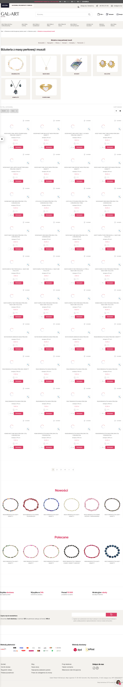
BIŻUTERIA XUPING (24, 25)
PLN (101, 14)
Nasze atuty (35, 667)
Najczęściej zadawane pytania (40, 670)
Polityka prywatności (7, 673)
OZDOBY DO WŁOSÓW (89, 25)
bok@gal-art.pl (118, 5)
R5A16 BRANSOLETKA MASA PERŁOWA (107, 401)
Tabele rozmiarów (67, 667)
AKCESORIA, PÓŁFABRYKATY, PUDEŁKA (22, 5)
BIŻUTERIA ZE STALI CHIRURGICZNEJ (7, 25)
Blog (32, 664)
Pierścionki (80, 43)
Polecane (61, 537)
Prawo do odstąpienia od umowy (41, 673)
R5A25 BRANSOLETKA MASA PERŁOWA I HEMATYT (15, 369)
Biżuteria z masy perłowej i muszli (61, 40)
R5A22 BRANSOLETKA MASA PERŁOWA (76, 369)
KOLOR (5, 111)
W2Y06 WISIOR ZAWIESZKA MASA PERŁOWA (46, 337)
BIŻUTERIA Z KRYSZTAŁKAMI (74, 25)
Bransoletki (41, 43)
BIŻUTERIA (5, 5)
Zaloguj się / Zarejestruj (86, 5)
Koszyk (119, 14)
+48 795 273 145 (104, 5)
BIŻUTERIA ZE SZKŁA (62, 25)
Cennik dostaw (5, 667)
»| (73, 470)
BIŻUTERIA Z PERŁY (50, 25)
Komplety (72, 43)
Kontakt (3, 664)
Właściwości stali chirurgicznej (71, 670)
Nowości (61, 490)
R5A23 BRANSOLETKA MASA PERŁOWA (46, 369)
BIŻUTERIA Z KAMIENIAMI (36, 25)
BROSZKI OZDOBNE (102, 25)
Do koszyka (18, 147)
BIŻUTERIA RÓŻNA (113, 25)
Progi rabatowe (66, 664)
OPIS (15, 143)
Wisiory (57, 43)
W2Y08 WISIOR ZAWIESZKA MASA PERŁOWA (15, 337)
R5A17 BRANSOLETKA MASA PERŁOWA (77, 401)
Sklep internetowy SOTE (103, 682)
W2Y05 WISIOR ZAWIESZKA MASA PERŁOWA (76, 337)
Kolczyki (64, 43)
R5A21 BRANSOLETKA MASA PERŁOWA (107, 369)
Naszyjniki (50, 43)
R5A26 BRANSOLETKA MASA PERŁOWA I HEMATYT (107, 337)
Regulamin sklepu (6, 670)
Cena (15, 111)
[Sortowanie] (116, 111)
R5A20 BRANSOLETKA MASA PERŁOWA (15, 401)
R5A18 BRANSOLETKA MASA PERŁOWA (46, 401)
